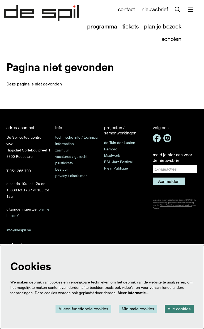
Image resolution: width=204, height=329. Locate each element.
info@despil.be (18, 230)
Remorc (110, 149)
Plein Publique (116, 168)
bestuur (61, 169)
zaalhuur (62, 150)
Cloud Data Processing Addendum (176, 205)
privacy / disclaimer (71, 175)
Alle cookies (179, 308)
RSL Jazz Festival (118, 161)
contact (126, 9)
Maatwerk (112, 155)
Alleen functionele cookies (83, 308)
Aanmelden (169, 181)
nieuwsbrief (155, 9)
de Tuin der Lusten (119, 142)
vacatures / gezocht (71, 156)
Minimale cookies (138, 308)
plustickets (64, 163)
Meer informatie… (134, 292)
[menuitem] (102, 26)
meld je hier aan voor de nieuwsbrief (172, 157)
